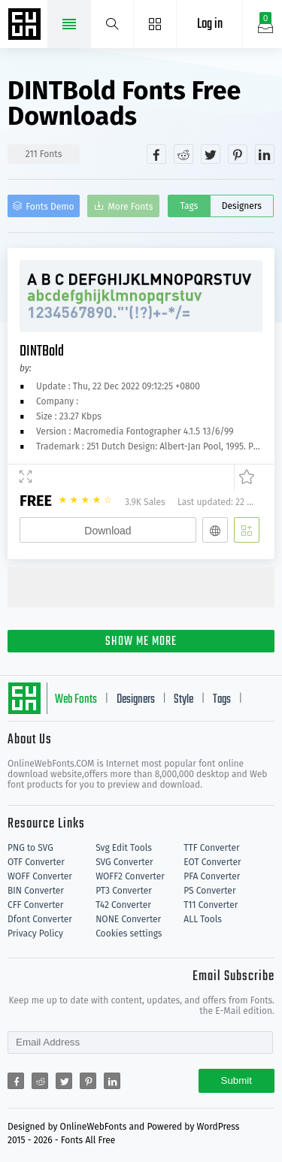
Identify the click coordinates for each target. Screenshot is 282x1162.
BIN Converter (36, 890)
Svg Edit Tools (124, 848)
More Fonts (130, 206)
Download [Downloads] (107, 531)
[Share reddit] (183, 154)
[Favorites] (244, 478)
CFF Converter (35, 905)
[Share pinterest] (237, 154)
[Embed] (215, 530)
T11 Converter (210, 905)
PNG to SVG (30, 848)
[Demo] (26, 478)
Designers (242, 206)
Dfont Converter (40, 919)
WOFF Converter (40, 876)
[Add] (246, 530)
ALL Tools (202, 919)
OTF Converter (36, 862)
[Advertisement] (145, 585)
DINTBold (42, 351)
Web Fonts (76, 700)
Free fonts (26, 26)
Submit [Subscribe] (236, 1080)
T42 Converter (123, 905)
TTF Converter (211, 848)
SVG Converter (124, 862)
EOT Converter (212, 862)
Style (183, 700)
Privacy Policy (35, 933)
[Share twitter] (210, 154)
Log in (210, 24)
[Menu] (155, 24)
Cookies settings (129, 933)
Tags (189, 206)
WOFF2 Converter (130, 876)
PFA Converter (211, 876)
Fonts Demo (50, 206)
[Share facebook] (156, 154)
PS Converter (209, 890)
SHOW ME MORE (141, 642)
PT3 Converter (124, 890)
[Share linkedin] (264, 154)
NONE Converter (128, 919)
